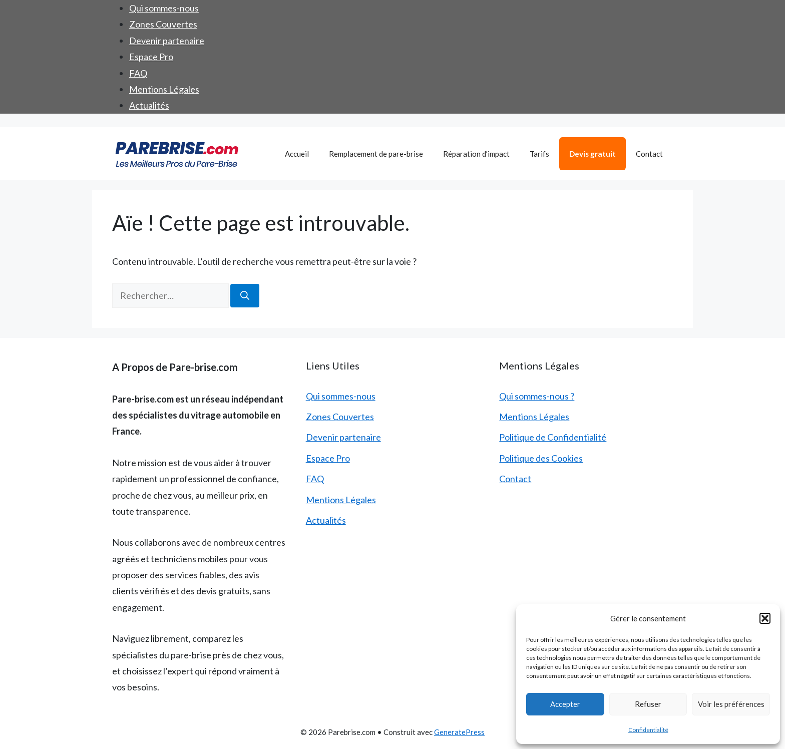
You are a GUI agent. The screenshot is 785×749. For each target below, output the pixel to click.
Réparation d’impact (476, 153)
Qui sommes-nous (164, 8)
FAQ (138, 73)
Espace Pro (151, 56)
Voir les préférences (731, 703)
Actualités (149, 105)
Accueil (297, 153)
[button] (765, 618)
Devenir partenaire (166, 40)
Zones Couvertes (163, 24)
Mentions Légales (164, 89)
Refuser (648, 703)
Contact (649, 153)
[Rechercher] (244, 295)
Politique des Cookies (541, 458)
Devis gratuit (592, 153)
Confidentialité (648, 729)
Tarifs (539, 153)
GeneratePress (459, 731)
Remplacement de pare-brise (376, 153)
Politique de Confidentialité (552, 437)
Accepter (565, 703)
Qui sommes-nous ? (536, 396)
